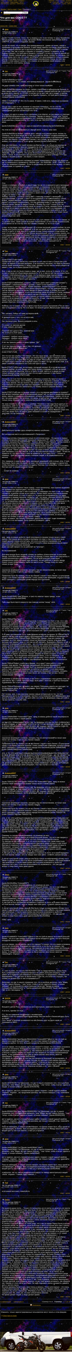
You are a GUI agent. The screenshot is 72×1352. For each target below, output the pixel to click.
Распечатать (36, 1305)
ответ (62, 64)
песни (15, 0)
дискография (5, 2)
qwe (6, 29)
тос (13, 20)
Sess (7, 874)
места (21, 2)
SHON (7, 998)
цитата (68, 64)
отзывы (62, 0)
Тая (6, 1183)
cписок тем (4, 26)
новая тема (13, 26)
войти (69, 3)
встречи (68, 0)
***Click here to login (9, 1316)
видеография (14, 2)
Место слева (12, 9)
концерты (21, 0)
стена (57, 0)
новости (3, 0)
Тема (19, 9)
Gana (7, 1199)
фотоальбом (5, 3)
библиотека (20, 3)
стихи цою (56, 2)
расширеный (7, 14)
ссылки (64, 3)
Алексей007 (10, 422)
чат (50, 2)
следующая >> (19, 1301)
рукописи (13, 3)
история (9, 0)
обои (61, 2)
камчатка (51, 0)
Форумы (3, 9)
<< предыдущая (5, 1301)
